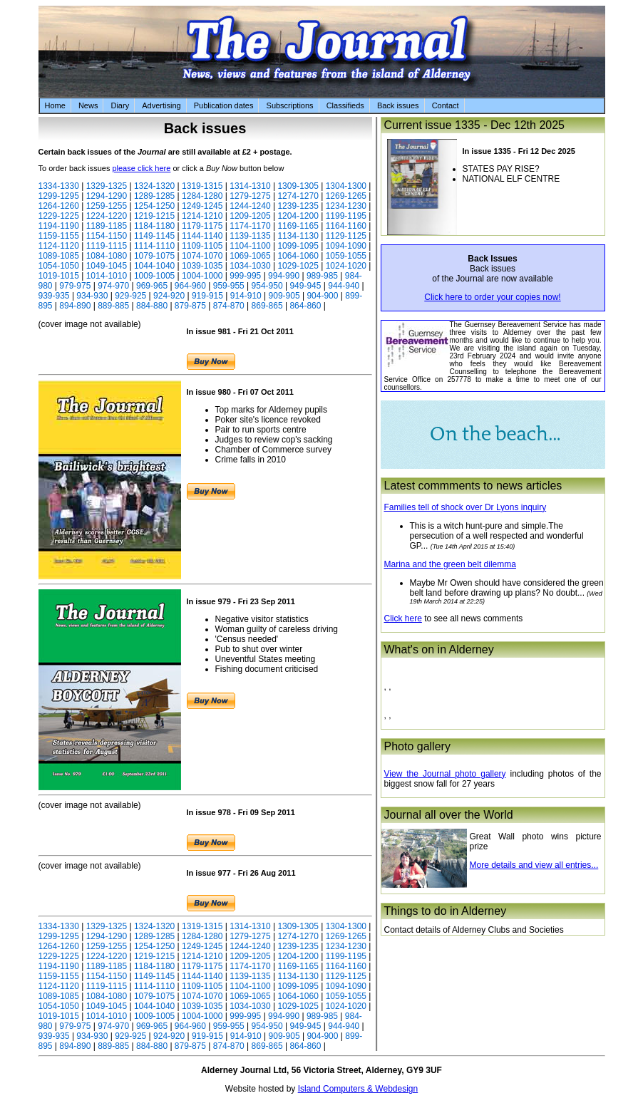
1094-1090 (346, 246)
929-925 (130, 296)
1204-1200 (297, 216)
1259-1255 (106, 206)
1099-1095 (297, 246)
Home (55, 105)
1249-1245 (202, 206)
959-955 (229, 286)
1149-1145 (154, 236)
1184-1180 (154, 226)
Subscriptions (290, 105)
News (88, 105)
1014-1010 (106, 276)
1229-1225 (58, 216)
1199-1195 (346, 216)
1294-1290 (106, 196)
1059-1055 (346, 256)
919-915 (207, 296)
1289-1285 (154, 196)
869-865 (267, 306)
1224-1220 (106, 216)
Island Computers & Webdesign (358, 1089)
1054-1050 (58, 266)
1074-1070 (202, 256)
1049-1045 (106, 266)
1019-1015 (58, 276)
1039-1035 (202, 266)
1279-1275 (250, 196)
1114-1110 (154, 246)
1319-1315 (202, 186)
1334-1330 (58, 186)
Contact (445, 105)
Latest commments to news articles (473, 486)
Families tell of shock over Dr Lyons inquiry (465, 507)
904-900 (322, 296)
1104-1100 (250, 246)
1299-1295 (58, 196)
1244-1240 (250, 206)
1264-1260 (58, 206)
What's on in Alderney (439, 649)
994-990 (283, 276)
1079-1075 (154, 256)
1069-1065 (250, 256)
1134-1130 (297, 236)
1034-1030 (250, 266)
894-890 (75, 306)
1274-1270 (297, 196)
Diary (119, 105)
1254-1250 (154, 206)
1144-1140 (202, 236)
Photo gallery (417, 746)
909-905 (284, 296)
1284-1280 (202, 196)
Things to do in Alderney (445, 911)
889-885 (113, 306)
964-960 (190, 286)
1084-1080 (106, 256)
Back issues (398, 105)
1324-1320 (154, 186)
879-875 (190, 306)
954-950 (267, 286)
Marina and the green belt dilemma (450, 564)
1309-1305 (297, 186)
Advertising (161, 105)
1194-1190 (58, 226)
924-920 (169, 296)
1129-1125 (346, 236)
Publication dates (224, 105)
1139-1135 (250, 236)
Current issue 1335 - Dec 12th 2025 (474, 125)
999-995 (245, 276)
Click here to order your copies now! (492, 297)
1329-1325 (106, 186)
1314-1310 (250, 186)
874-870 (229, 306)
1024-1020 (346, 266)
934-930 (92, 296)
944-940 (343, 286)
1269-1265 (346, 196)
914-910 (246, 296)
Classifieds (345, 105)
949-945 (305, 286)
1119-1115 (106, 246)
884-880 (152, 306)
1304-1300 (346, 186)
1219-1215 (154, 216)
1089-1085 (58, 256)
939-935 (54, 296)
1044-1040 (154, 266)
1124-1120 (58, 246)
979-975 (75, 286)
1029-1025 (297, 266)
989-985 (322, 276)
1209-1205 (250, 216)
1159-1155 (58, 236)
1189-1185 (106, 226)
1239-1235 (297, 206)
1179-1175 (202, 226)
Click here (403, 618)
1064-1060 (297, 256)
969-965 (152, 286)
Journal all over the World (448, 815)
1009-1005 (154, 276)
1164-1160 (346, 226)
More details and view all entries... (534, 865)
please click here (141, 168)
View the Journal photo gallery (445, 774)
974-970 (113, 286)
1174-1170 (250, 226)
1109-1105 (202, 246)
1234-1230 (346, 206)
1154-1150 (106, 236)
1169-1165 (297, 226)
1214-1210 (202, 216)
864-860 (305, 306)
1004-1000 (202, 276)
